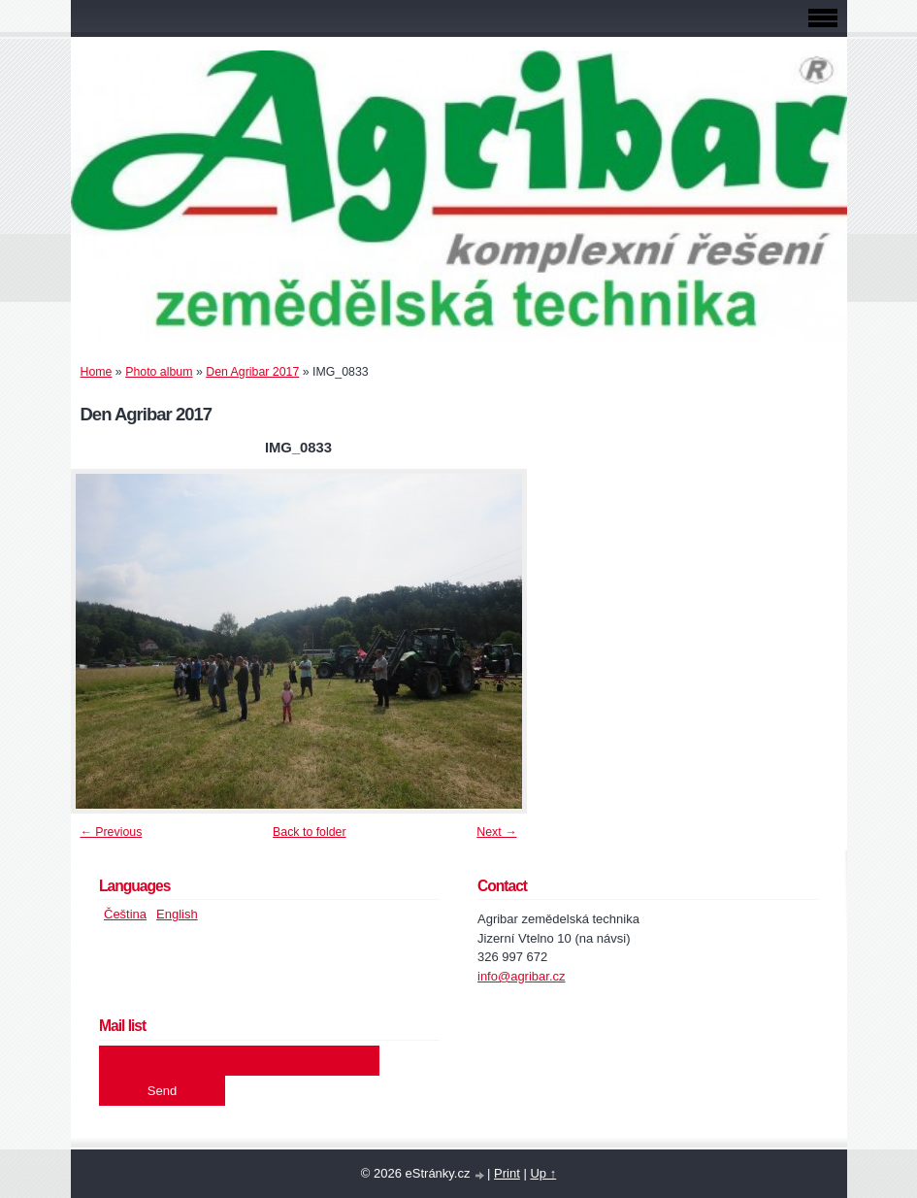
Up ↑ (543, 1173)
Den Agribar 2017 (252, 372)
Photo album (158, 372)
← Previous (112, 832)
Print (507, 1173)
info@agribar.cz (521, 976)
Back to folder (309, 832)
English (177, 914)
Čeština (125, 914)
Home (97, 372)
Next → (496, 832)
